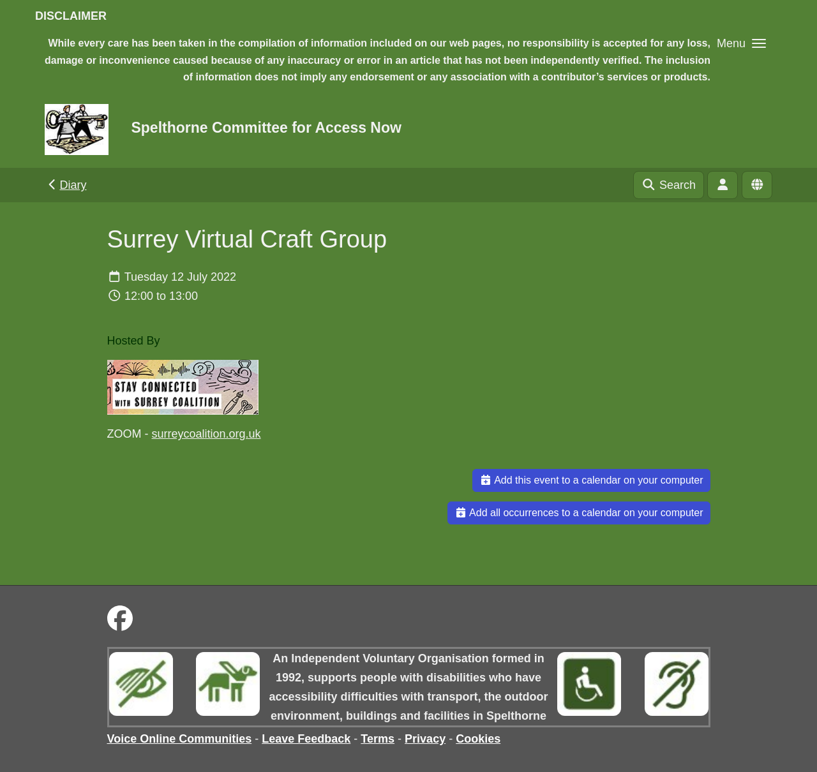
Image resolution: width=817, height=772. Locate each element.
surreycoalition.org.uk (206, 433)
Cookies (478, 738)
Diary (66, 185)
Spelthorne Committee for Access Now (266, 127)
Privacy (425, 738)
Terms (377, 738)
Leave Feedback (306, 738)
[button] (741, 43)
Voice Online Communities (179, 738)
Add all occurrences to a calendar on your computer (578, 512)
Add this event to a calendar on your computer (591, 480)
